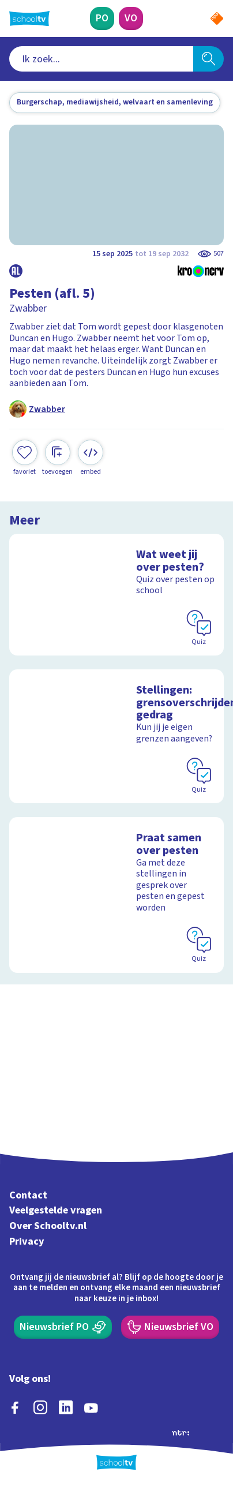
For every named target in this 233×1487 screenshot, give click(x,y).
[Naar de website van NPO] (217, 18)
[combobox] (101, 59)
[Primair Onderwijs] (102, 18)
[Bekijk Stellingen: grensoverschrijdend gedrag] (116, 736)
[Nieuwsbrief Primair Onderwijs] (63, 1327)
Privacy (26, 1241)
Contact (28, 1195)
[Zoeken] (208, 59)
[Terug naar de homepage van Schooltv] (29, 18)
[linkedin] (65, 1407)
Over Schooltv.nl (48, 1226)
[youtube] (91, 1407)
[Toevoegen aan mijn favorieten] (24, 458)
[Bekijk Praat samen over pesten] (116, 894)
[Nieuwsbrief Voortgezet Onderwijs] (170, 1327)
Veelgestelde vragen (55, 1210)
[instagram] (40, 1407)
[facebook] (15, 1407)
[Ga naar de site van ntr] (180, 1432)
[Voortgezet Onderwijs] (131, 18)
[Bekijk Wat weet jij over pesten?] (116, 595)
